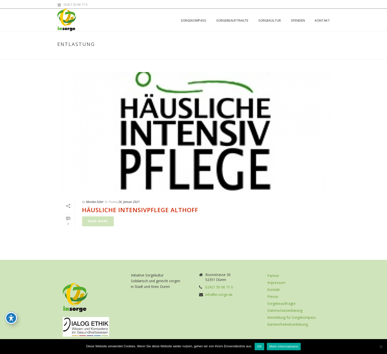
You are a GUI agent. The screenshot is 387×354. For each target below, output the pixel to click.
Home (299, 54)
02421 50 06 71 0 (75, 4)
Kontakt (322, 20)
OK (259, 346)
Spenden (298, 20)
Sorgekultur (269, 20)
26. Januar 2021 (129, 202)
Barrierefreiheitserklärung (287, 324)
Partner (273, 276)
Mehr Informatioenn (283, 346)
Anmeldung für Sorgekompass (291, 317)
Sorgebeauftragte (232, 20)
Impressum (276, 282)
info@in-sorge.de (219, 294)
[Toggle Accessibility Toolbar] (11, 318)
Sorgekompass (193, 20)
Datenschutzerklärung (284, 310)
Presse (272, 296)
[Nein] (380, 346)
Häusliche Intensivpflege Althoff (140, 210)
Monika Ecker (95, 202)
